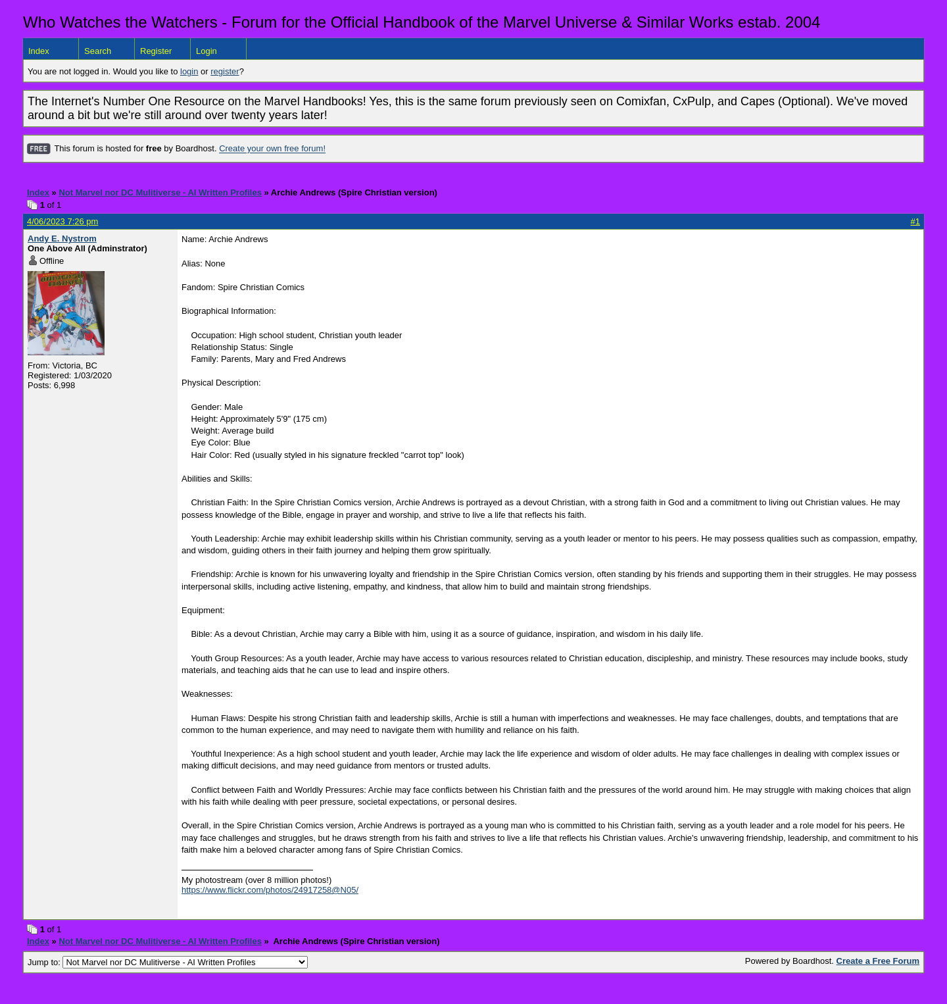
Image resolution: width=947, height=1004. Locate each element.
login (189, 71)
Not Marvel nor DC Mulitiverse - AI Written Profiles (160, 192)
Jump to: (168, 962)
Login (206, 51)
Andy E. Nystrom (62, 238)
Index (38, 51)
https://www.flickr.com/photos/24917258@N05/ (270, 890)
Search (97, 51)
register (224, 71)
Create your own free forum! (272, 149)
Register (156, 51)
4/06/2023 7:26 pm (62, 221)
